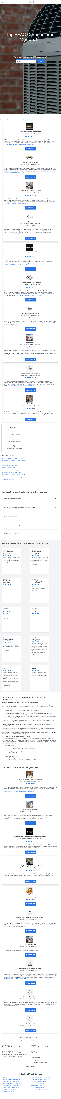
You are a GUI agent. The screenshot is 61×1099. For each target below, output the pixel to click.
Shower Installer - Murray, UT (37, 1083)
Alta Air (30, 221)
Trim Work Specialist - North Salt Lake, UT (12, 1083)
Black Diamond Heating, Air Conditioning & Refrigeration (30, 836)
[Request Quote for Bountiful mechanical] (30, 904)
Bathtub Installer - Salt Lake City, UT (11, 1087)
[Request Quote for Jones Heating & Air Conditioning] (30, 269)
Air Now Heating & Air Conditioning (30, 191)
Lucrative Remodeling (30, 944)
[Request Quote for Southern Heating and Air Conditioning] (30, 796)
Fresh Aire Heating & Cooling (30, 313)
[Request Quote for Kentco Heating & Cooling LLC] (30, 823)
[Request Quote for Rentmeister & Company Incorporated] (30, 983)
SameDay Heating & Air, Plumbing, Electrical (31, 866)
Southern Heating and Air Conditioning (30, 779)
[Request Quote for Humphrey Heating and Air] (30, 177)
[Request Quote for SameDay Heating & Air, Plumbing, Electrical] (30, 881)
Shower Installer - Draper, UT (9, 1091)
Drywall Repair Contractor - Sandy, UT (11, 1077)
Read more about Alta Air (15, 234)
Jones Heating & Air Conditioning (30, 252)
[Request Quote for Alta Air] (30, 238)
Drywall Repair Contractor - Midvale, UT (12, 1081)
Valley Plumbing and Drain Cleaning (30, 131)
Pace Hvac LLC (30, 342)
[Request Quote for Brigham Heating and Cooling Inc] (30, 390)
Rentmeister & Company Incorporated (30, 968)
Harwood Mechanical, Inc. (30, 997)
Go (41, 61)
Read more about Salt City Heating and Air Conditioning (27, 295)
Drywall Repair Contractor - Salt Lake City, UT (41, 1079)
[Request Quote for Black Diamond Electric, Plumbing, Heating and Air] (30, 931)
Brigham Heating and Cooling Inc (30, 373)
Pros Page (53, 732)
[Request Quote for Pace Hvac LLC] (30, 359)
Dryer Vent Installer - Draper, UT (10, 1089)
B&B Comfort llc (30, 1024)
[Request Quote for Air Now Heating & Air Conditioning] (30, 208)
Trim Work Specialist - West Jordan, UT (11, 1079)
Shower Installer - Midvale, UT (37, 1087)
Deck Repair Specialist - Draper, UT (39, 1081)
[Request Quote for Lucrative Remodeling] (30, 955)
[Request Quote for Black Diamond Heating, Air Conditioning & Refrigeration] (30, 852)
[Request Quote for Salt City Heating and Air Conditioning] (30, 299)
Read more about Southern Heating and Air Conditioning (19, 791)
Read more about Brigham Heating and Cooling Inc (21, 385)
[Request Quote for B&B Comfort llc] (30, 1030)
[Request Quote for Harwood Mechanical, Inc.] (30, 1010)
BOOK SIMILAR (30, 1066)
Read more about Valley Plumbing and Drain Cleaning (19, 144)
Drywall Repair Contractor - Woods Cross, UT (41, 1077)
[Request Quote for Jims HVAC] (30, 419)
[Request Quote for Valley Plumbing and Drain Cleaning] (30, 148)
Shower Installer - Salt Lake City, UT (39, 1089)
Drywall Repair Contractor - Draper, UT (12, 1085)
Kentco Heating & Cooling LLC (30, 810)
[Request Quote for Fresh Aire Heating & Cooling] (30, 329)
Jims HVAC (30, 404)
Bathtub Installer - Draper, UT (37, 1085)
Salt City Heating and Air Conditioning (30, 282)
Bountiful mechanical (30, 895)
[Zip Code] (26, 61)
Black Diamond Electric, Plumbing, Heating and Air (30, 917)
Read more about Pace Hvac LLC (16, 355)
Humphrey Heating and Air (30, 162)
